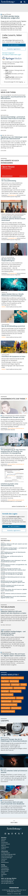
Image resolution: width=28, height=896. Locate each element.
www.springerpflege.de (7, 882)
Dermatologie (5, 685)
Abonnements (4, 871)
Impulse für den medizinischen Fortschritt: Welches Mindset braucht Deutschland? (13, 218)
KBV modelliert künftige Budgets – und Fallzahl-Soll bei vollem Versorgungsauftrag (14, 549)
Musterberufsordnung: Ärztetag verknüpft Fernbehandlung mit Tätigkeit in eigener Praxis (13, 582)
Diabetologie (15, 685)
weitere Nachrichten (22, 600)
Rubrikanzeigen (5, 869)
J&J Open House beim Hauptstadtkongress (8, 260)
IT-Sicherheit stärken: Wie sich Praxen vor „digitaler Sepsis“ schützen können (14, 590)
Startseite (3, 839)
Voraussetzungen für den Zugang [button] (14, 82)
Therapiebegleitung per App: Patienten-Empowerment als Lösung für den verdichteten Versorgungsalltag (13, 451)
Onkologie (20, 698)
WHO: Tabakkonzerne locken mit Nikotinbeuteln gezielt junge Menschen (13, 553)
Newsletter (4, 874)
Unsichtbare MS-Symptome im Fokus (13, 356)
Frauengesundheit (7, 688)
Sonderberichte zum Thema (13, 399)
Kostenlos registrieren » (14, 49)
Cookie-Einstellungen (6, 857)
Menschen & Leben (7, 695)
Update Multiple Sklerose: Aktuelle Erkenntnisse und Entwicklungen (12, 295)
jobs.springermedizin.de (7, 883)
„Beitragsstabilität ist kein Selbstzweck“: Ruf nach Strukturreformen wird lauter (13, 561)
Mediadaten (4, 866)
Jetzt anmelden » (14, 45)
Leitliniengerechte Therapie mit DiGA (12, 417)
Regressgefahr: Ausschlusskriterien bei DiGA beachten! (13, 97)
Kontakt (3, 861)
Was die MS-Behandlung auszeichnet (13, 326)
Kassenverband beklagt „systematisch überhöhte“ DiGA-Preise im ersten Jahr (13, 117)
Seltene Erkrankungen (8, 711)
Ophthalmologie (6, 701)
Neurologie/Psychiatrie (8, 698)
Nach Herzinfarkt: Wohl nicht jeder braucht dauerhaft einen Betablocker (12, 803)
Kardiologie (5, 691)
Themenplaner (5, 868)
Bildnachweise (5, 862)
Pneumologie (17, 701)
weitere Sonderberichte (19, 506)
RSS (2, 876)
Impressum (4, 859)
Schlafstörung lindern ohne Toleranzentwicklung (9, 485)
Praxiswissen (4, 842)
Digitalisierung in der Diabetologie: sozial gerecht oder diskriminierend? (14, 138)
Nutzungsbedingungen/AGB (8, 854)
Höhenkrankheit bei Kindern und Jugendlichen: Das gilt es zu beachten (14, 565)
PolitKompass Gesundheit (9, 705)
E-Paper (3, 873)
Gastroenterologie (19, 688)
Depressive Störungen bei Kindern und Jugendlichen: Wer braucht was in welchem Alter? (13, 569)
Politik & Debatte (5, 844)
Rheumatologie (16, 708)
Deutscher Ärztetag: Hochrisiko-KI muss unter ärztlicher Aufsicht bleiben (12, 586)
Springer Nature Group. (15, 891)
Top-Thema (5, 681)
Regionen (3, 845)
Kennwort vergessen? (8, 53)
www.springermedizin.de (7, 880)
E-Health (23, 685)
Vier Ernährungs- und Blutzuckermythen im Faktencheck (12, 557)
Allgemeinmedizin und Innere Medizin (12, 678)
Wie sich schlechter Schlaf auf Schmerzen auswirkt (13, 593)
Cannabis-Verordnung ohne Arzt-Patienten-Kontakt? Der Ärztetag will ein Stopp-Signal (12, 573)
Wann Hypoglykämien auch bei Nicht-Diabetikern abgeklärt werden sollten (13, 597)
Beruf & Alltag (14, 681)
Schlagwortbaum (5, 853)
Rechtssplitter (6, 708)
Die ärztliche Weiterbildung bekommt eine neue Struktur (13, 578)
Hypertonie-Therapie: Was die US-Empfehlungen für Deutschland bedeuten (14, 740)
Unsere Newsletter (9, 675)
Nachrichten (5, 541)
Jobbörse (3, 849)
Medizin (3, 841)
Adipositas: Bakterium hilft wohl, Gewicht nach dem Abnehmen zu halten (14, 544)
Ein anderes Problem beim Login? (11, 54)
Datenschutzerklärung (6, 856)
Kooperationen (5, 847)
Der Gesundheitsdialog (8, 181)
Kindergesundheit (15, 691)
